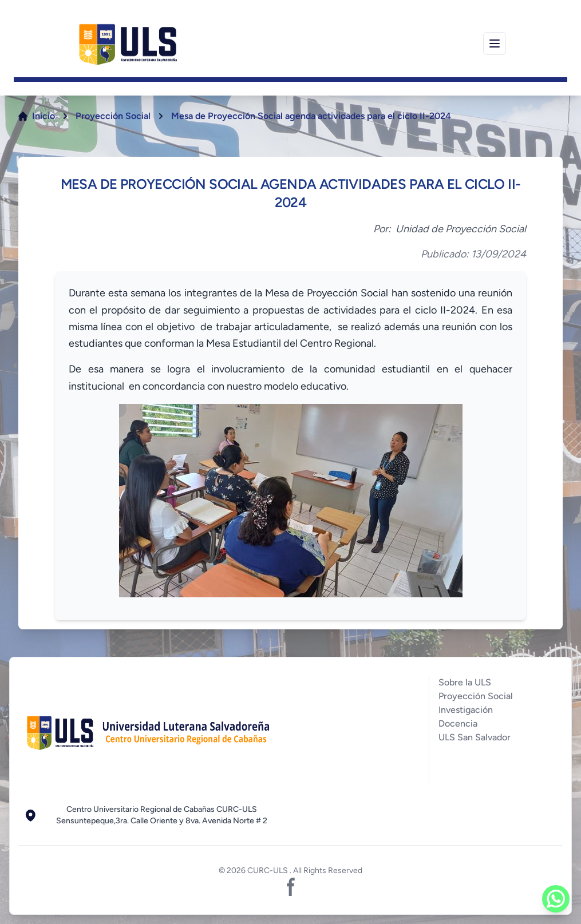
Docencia (457, 723)
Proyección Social (113, 115)
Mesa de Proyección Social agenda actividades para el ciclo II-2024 (311, 115)
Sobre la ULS (464, 682)
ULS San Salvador (474, 737)
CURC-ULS (268, 870)
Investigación (465, 709)
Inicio (43, 115)
